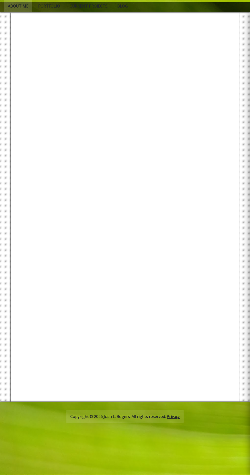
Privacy (173, 416)
